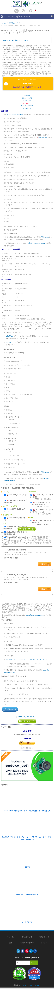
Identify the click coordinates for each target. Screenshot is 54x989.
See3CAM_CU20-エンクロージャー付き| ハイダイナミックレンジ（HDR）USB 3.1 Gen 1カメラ (27, 838)
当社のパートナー (27, 943)
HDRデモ (27, 867)
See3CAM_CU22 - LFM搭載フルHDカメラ (27, 87)
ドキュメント (27, 103)
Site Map (37, 985)
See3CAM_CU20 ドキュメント (27, 717)
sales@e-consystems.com (36, 243)
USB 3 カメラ (13, 23)
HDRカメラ (6, 40)
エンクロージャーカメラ (20, 40)
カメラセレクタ (8, 16)
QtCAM (8, 342)
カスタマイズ (27, 108)
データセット (41, 137)
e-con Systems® (26, 985)
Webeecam (45, 237)
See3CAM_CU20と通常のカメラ (27, 894)
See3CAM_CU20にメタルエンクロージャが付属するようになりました (27, 811)
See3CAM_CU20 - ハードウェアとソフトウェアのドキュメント (26, 659)
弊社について (27, 937)
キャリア (43, 943)
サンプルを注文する (27, 106)
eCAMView (9, 336)
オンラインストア (24, 16)
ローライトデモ (27, 922)
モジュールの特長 (27, 98)
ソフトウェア (27, 100)
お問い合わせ (44, 937)
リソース (10, 937)
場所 (10, 943)
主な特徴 (27, 95)
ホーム (3, 23)
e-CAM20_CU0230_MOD (15, 115)
